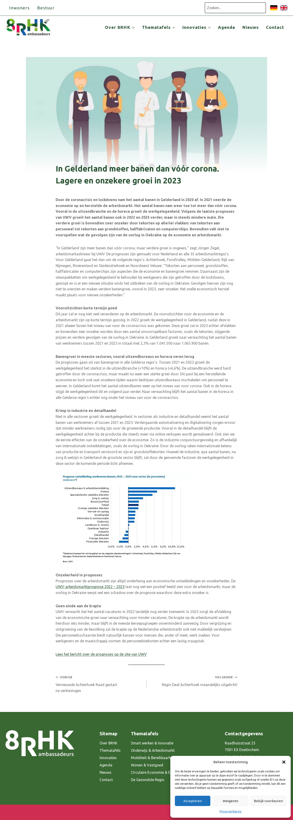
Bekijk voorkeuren (268, 801)
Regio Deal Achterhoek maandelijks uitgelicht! (193, 680)
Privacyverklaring (230, 811)
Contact (275, 27)
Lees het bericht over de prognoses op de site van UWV (101, 654)
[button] (284, 762)
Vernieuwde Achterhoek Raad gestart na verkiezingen (99, 683)
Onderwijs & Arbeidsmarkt (153, 750)
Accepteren (192, 801)
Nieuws (250, 27)
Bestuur (46, 7)
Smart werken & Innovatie (152, 743)
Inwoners (19, 7)
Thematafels (110, 750)
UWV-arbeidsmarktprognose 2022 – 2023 (90, 587)
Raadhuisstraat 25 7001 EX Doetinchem (242, 746)
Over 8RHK (108, 743)
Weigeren (230, 801)
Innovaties (108, 758)
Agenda (226, 27)
